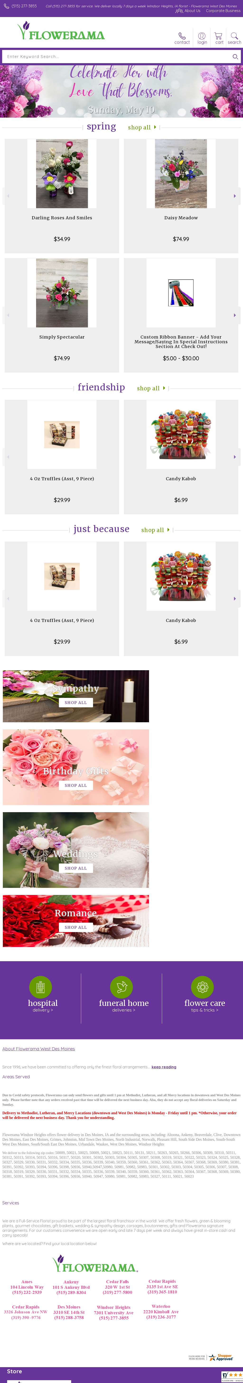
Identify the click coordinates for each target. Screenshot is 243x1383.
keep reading (164, 925)
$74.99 (181, 238)
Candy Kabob (181, 478)
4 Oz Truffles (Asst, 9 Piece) (62, 478)
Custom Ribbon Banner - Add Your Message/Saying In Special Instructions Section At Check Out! (181, 341)
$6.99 (181, 499)
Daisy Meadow (181, 217)
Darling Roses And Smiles (62, 217)
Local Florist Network (193, 1378)
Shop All (140, 127)
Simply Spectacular (62, 337)
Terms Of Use (132, 1378)
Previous (7, 196)
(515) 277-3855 (24, 6)
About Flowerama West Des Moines (38, 907)
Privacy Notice (160, 1378)
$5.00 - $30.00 (181, 358)
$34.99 (62, 238)
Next (235, 196)
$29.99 (62, 499)
